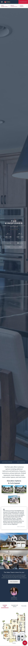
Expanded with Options (14, 606)
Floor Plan (20, 243)
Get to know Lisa (14, 599)
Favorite (20, 246)
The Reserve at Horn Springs (15, 6)
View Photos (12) (21, 566)
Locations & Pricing (7, 462)
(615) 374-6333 (14, 597)
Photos (8, 246)
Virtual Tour (8, 243)
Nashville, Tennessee (5, 6)
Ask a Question (21, 462)
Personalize (23, 606)
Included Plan (5, 606)
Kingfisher (22, 6)
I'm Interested (23, 1)
